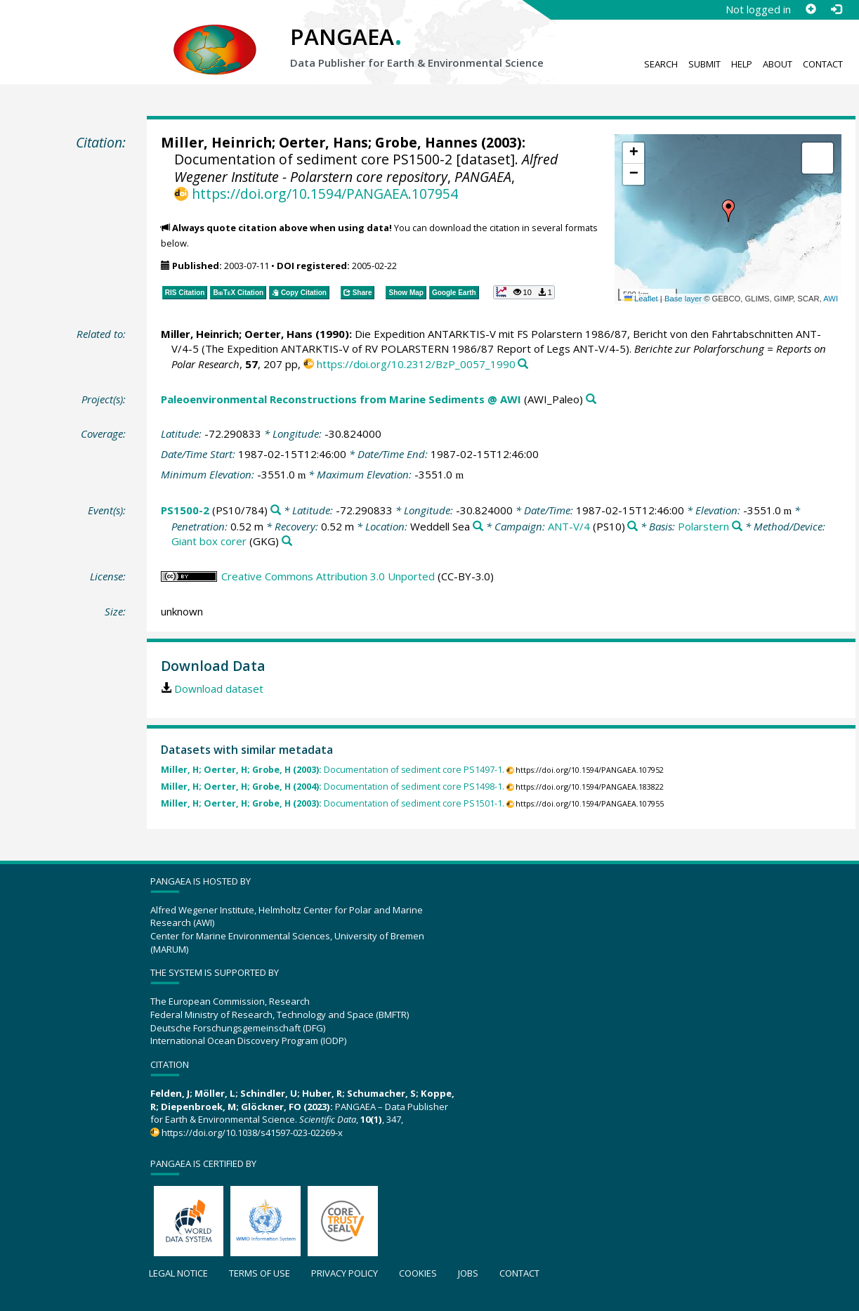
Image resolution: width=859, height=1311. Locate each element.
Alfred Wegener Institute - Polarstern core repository (366, 167)
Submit (704, 64)
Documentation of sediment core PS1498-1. (332, 787)
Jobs (468, 1273)
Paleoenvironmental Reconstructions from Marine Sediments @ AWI (341, 399)
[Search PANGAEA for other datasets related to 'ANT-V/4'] (632, 526)
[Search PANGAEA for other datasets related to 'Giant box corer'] (287, 541)
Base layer (683, 298)
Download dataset (218, 688)
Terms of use (259, 1273)
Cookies (418, 1273)
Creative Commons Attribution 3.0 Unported (328, 576)
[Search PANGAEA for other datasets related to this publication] (523, 364)
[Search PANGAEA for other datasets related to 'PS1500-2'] (275, 510)
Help (741, 64)
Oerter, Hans (323, 142)
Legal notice (178, 1273)
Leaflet (641, 298)
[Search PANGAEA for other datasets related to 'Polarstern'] (737, 526)
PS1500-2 (185, 510)
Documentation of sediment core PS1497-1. (332, 770)
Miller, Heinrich (216, 142)
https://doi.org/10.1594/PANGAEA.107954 (325, 193)
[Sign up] (810, 9)
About (777, 64)
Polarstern (703, 526)
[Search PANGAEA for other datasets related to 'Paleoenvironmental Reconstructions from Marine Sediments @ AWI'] (591, 399)
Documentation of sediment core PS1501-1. (332, 803)
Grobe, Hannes (426, 142)
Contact (823, 64)
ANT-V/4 (569, 526)
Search (661, 64)
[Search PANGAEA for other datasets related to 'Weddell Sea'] (478, 526)
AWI (830, 298)
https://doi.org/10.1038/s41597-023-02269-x (252, 1132)
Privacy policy (344, 1273)
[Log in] (835, 9)
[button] (728, 211)
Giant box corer (209, 541)
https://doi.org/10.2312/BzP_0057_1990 (416, 364)
